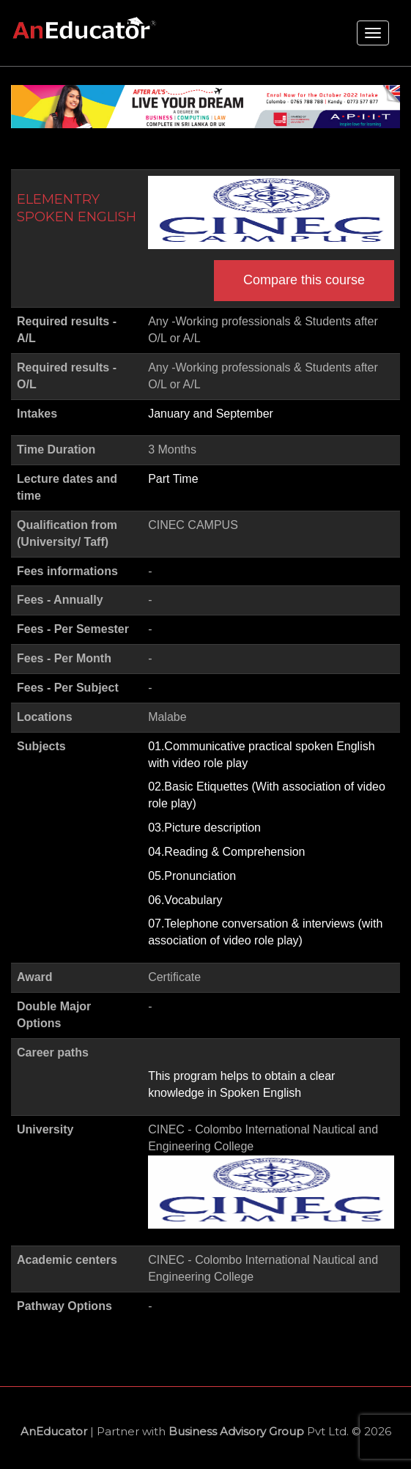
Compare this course (304, 280)
